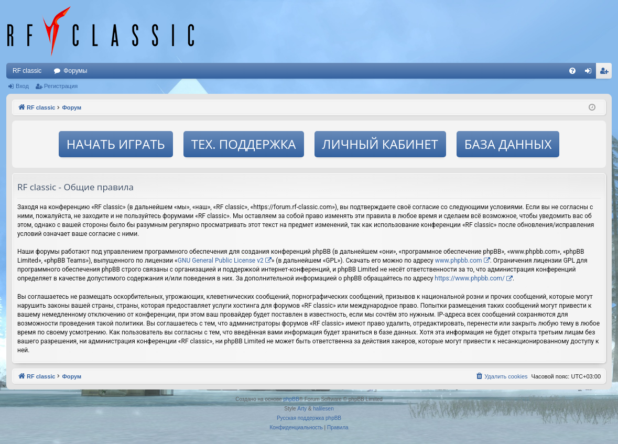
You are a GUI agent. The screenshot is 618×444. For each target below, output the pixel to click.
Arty (302, 408)
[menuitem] (572, 71)
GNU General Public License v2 (221, 260)
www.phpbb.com (458, 260)
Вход (22, 86)
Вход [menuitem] (590, 73)
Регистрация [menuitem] (606, 73)
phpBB (291, 399)
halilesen (323, 408)
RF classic (27, 70)
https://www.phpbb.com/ (470, 278)
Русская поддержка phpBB (309, 418)
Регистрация (61, 86)
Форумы (75, 70)
